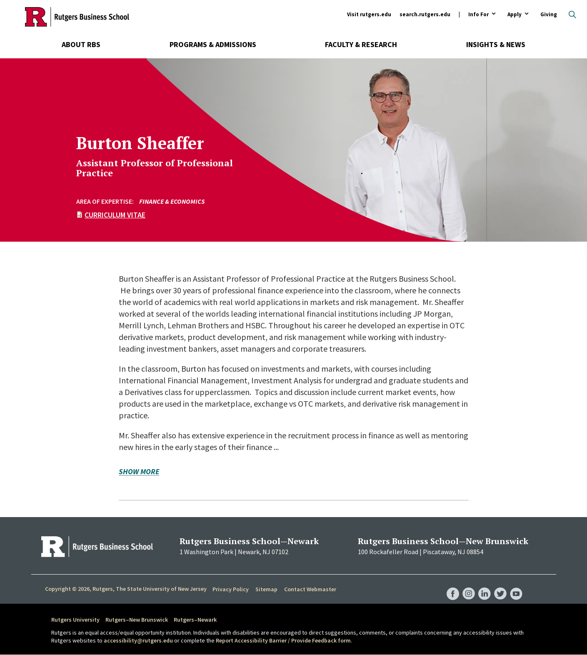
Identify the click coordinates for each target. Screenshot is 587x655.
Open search (572, 14)
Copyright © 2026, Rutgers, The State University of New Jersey (126, 588)
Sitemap (266, 589)
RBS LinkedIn (484, 585)
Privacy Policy (230, 589)
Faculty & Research (361, 44)
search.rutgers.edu (425, 14)
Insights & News (495, 44)
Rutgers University (75, 619)
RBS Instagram (468, 585)
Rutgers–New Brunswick (136, 619)
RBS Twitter (500, 585)
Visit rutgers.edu (369, 14)
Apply (514, 14)
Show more (139, 472)
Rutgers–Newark (195, 619)
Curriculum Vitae (115, 215)
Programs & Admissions (213, 44)
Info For (478, 14)
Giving (548, 14)
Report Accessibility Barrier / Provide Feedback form (283, 640)
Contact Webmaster (310, 589)
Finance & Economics (172, 201)
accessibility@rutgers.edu (138, 640)
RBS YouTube (516, 585)
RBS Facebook (453, 585)
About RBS (81, 44)
